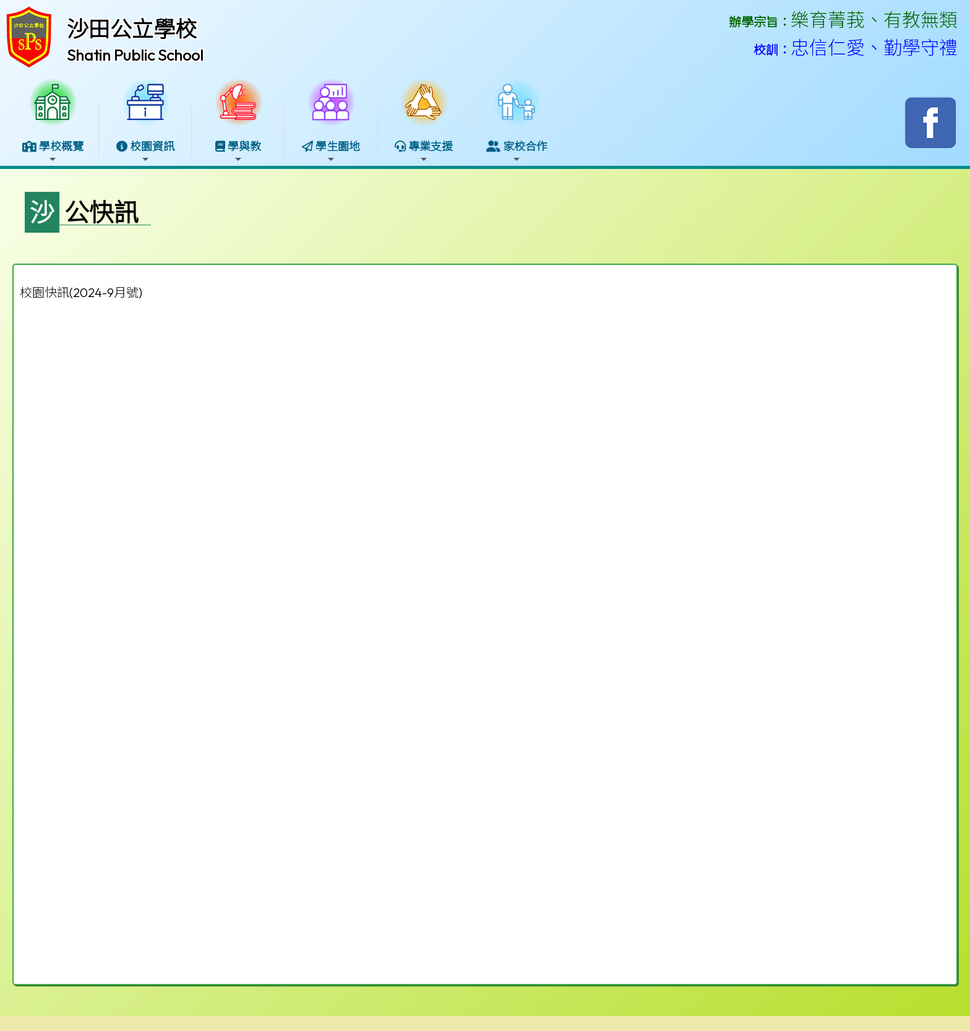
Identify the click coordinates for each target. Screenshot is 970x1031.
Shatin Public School (135, 55)
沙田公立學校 (132, 29)
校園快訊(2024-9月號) (81, 292)
